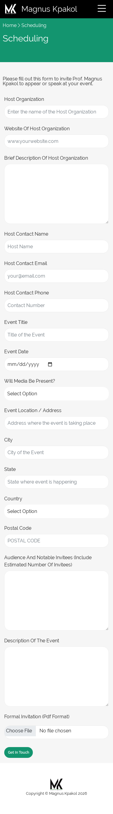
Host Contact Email (25, 263)
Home (10, 25)
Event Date (16, 351)
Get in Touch (18, 752)
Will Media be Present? (29, 381)
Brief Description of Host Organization (46, 158)
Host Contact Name (26, 234)
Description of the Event (31, 641)
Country (13, 499)
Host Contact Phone (26, 293)
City (8, 440)
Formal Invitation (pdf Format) (36, 716)
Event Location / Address (32, 410)
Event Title (15, 322)
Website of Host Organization (37, 128)
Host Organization (24, 99)
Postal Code (17, 528)
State (10, 469)
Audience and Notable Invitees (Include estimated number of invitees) (48, 561)
